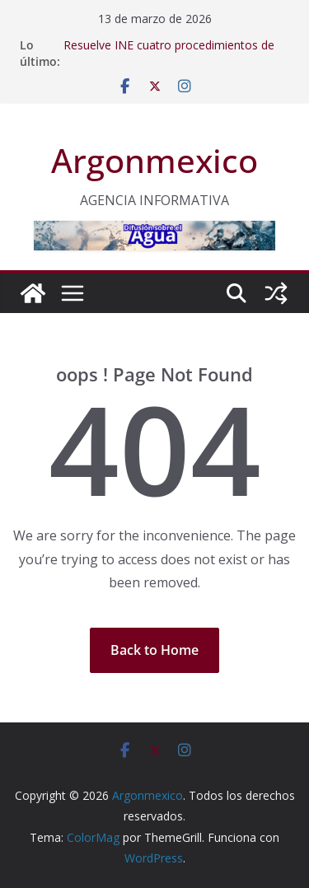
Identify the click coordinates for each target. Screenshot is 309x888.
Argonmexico (154, 160)
